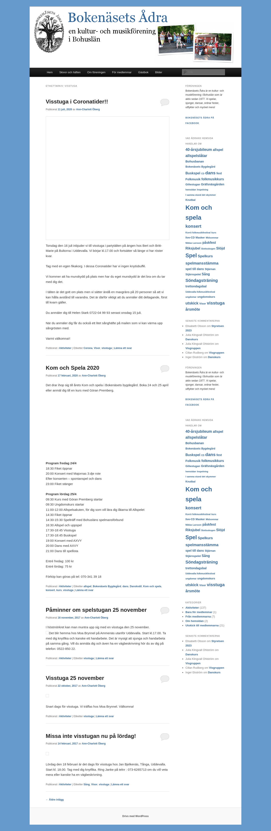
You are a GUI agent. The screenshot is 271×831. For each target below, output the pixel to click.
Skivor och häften (69, 72)
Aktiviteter (65, 348)
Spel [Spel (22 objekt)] (191, 255)
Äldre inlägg (55, 799)
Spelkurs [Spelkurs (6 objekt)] (205, 256)
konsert (50, 590)
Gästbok (143, 72)
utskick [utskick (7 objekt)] (191, 303)
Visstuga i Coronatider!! (77, 101)
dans (126, 586)
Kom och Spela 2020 (72, 368)
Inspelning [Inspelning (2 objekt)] (202, 189)
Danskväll (136, 586)
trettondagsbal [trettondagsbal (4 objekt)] (196, 286)
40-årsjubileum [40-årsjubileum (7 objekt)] (198, 149)
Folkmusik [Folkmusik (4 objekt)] (192, 179)
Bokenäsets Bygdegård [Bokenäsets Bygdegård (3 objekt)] (200, 166)
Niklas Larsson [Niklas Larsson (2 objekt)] (193, 243)
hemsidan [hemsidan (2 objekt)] (190, 189)
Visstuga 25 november (75, 678)
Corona (88, 348)
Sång (87, 784)
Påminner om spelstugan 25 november (96, 610)
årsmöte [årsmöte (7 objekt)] (192, 309)
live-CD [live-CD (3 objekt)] (190, 237)
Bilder (158, 72)
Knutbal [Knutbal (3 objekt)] (190, 199)
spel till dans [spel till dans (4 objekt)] (194, 269)
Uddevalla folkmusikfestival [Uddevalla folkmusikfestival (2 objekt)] (200, 292)
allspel (87, 586)
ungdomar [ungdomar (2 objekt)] (190, 297)
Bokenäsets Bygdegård (107, 586)
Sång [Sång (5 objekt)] (206, 274)
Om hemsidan (194, 621)
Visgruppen (192, 348)
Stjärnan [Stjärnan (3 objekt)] (210, 269)
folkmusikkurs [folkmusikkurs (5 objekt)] (212, 179)
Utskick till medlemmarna (202, 625)
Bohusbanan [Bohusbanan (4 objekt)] (194, 161)
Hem (50, 72)
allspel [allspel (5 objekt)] (218, 150)
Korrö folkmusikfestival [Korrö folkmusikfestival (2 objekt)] (197, 232)
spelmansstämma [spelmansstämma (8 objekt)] (201, 263)
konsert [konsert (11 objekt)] (193, 226)
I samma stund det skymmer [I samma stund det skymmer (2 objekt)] (200, 195)
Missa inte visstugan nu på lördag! (91, 736)
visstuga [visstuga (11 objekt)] (216, 302)
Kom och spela (152, 586)
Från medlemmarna (198, 616)
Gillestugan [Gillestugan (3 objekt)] (192, 184)
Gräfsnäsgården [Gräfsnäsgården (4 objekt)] (212, 184)
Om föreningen (96, 72)
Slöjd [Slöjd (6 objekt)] (220, 248)
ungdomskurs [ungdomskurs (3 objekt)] (206, 296)
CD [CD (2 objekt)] (202, 173)
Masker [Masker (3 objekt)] (200, 237)
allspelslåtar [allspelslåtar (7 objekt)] (196, 156)
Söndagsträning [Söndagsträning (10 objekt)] (201, 280)
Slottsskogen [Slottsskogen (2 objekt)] (208, 248)
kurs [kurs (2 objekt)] (214, 232)
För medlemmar (122, 72)
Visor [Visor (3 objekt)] (202, 303)
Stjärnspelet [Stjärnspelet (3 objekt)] (193, 274)
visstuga (107, 348)
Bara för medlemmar (198, 612)
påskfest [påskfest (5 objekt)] (209, 242)
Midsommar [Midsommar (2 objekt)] (212, 237)
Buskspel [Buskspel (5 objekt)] (192, 173)
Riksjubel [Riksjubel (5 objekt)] (192, 248)
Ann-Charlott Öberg (88, 109)
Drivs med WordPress (135, 816)
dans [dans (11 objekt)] (210, 172)
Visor (97, 348)
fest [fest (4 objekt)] (219, 173)
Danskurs (191, 339)
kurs (59, 590)
